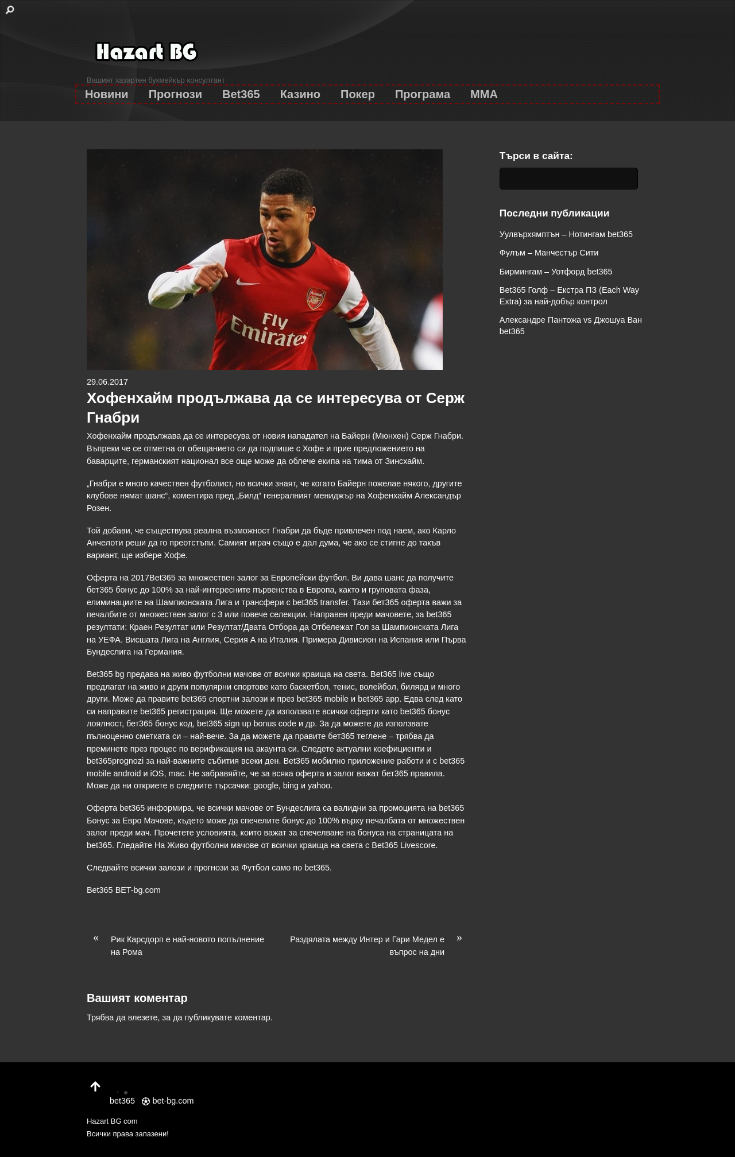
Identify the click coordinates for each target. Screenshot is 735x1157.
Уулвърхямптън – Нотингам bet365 (566, 234)
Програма (422, 94)
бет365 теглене (357, 736)
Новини (107, 94)
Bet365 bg (106, 674)
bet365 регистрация (177, 711)
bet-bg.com (168, 1100)
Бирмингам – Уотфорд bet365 (556, 271)
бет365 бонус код (159, 723)
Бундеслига (298, 807)
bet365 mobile (323, 698)
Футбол (255, 867)
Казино (300, 94)
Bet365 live (390, 674)
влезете (143, 1017)
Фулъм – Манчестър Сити (549, 252)
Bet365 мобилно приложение (338, 760)
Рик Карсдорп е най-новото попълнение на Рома (175, 945)
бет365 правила (412, 773)
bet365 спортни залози (224, 698)
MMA (484, 94)
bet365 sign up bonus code (246, 723)
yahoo (319, 785)
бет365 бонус (112, 589)
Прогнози (175, 94)
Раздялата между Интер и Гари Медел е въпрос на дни (379, 945)
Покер (358, 94)
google (266, 785)
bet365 (317, 867)
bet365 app (378, 698)
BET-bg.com (138, 890)
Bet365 (241, 94)
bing (291, 785)
